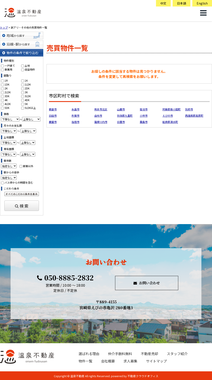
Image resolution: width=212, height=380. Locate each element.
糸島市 (75, 109)
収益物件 (30, 69)
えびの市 (167, 115)
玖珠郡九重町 (125, 115)
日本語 (181, 3)
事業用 (8, 69)
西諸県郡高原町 (194, 115)
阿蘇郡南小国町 (171, 109)
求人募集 (130, 361)
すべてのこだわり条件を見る (21, 194)
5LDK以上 (30, 108)
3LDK (28, 96)
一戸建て (10, 65)
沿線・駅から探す (21, 44)
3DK (7, 96)
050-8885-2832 (65, 277)
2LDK (8, 92)
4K (6, 100)
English (202, 3)
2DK (27, 88)
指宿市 (75, 122)
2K (6, 88)
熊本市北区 (100, 109)
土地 (27, 65)
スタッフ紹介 (177, 353)
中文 (163, 3)
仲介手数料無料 (120, 353)
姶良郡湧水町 (170, 122)
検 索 (21, 206)
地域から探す (21, 35)
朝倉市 (53, 109)
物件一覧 (85, 361)
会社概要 (108, 361)
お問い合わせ (146, 282)
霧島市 (144, 122)
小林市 (144, 115)
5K (26, 104)
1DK (7, 84)
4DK (27, 100)
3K (26, 92)
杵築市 (75, 115)
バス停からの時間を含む (19, 182)
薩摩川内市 (100, 122)
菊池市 (144, 109)
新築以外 (28, 166)
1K (26, 80)
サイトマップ (156, 361)
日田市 (53, 115)
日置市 (121, 122)
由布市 (98, 115)
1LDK (28, 84)
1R (6, 80)
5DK (7, 108)
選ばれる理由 (89, 353)
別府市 (189, 109)
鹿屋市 (53, 122)
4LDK (8, 104)
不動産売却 (149, 353)
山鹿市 (121, 109)
